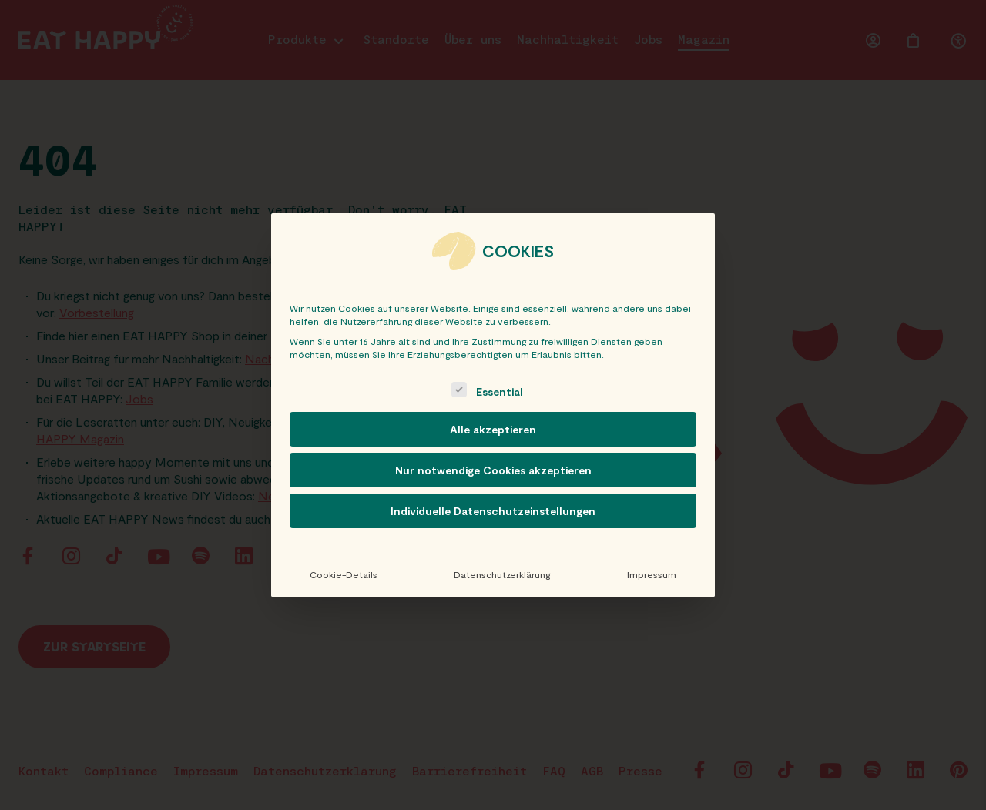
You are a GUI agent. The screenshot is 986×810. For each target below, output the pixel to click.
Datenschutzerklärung (502, 574)
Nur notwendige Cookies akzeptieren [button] (493, 470)
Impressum (651, 574)
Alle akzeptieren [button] (493, 429)
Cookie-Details (343, 574)
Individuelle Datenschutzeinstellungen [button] (493, 510)
